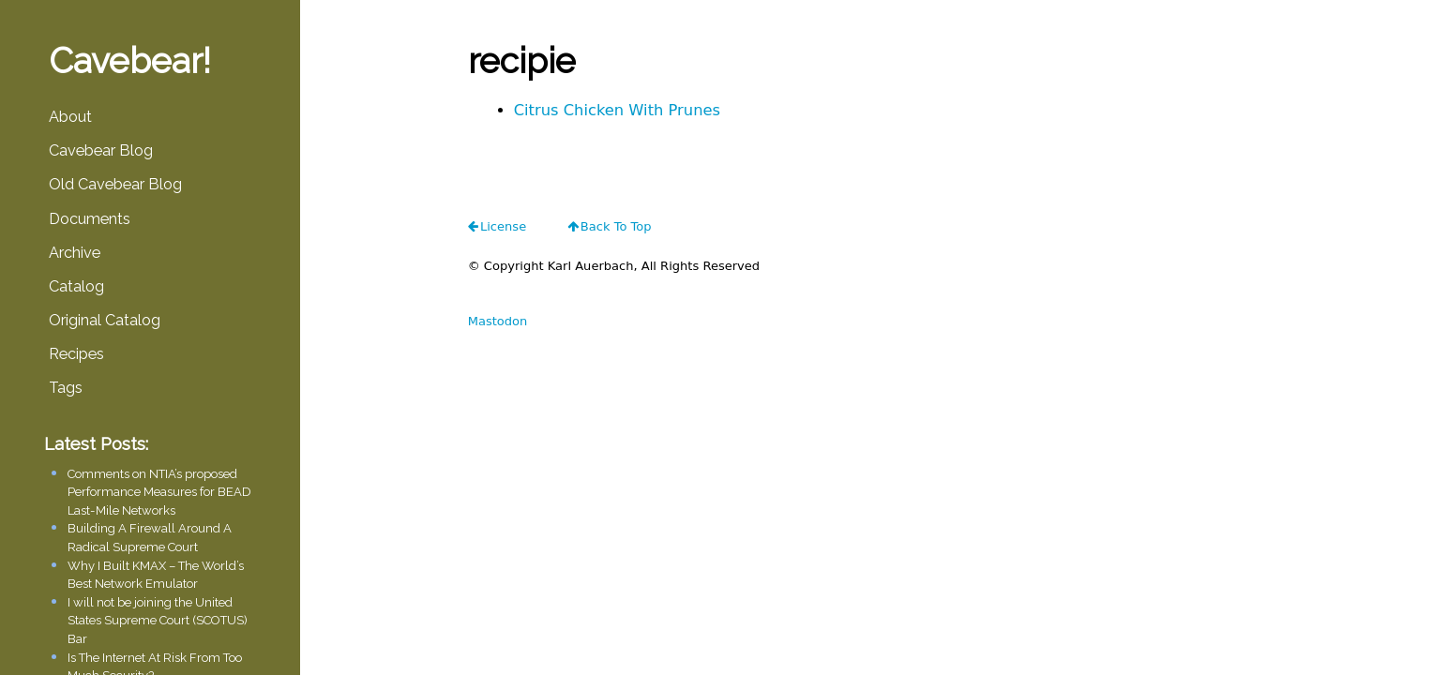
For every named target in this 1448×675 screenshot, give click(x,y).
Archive (74, 253)
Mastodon (498, 321)
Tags (66, 388)
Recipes (76, 354)
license (503, 226)
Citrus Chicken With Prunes (617, 110)
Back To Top (616, 226)
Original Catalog (104, 320)
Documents (89, 219)
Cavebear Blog (101, 150)
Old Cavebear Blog (115, 184)
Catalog (76, 286)
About (70, 117)
